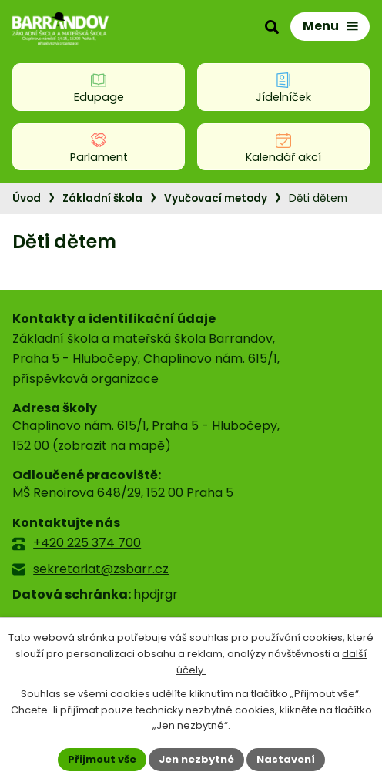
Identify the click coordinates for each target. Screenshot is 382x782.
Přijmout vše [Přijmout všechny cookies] (102, 759)
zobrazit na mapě (111, 446)
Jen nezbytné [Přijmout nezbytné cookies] (196, 759)
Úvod (26, 198)
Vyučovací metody (215, 198)
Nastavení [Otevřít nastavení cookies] (285, 759)
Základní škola (102, 198)
